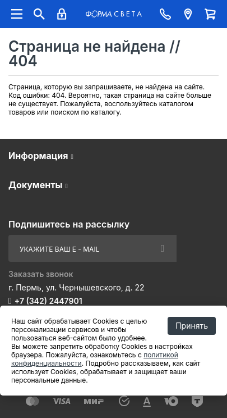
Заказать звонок (40, 274)
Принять (191, 325)
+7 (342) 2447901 (48, 301)
